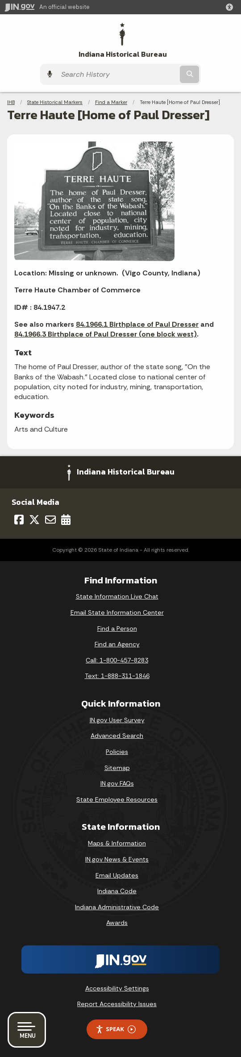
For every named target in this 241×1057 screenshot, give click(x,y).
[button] (231, 7)
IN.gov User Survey (117, 720)
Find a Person (117, 628)
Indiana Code (117, 891)
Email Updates (117, 875)
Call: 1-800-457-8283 (117, 660)
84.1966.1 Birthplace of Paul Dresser (137, 324)
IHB (11, 102)
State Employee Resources (117, 799)
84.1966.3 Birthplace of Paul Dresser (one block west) (105, 334)
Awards (117, 923)
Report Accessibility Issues (117, 1004)
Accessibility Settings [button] (117, 988)
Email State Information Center (117, 612)
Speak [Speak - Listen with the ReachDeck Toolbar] (116, 1029)
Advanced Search (117, 736)
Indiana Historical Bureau (123, 54)
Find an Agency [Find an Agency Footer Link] (117, 644)
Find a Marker (111, 102)
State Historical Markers (55, 102)
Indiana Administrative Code (117, 907)
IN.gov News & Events (117, 859)
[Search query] (117, 74)
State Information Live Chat (117, 596)
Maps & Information (117, 843)
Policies (117, 752)
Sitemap (117, 768)
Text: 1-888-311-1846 (117, 676)
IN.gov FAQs (117, 783)
